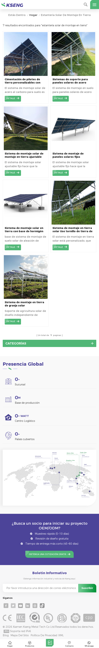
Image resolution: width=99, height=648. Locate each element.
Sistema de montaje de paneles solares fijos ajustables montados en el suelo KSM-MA (70, 155)
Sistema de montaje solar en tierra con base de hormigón (24, 230)
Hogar (33, 15)
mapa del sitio (19, 635)
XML (61, 635)
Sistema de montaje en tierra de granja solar (24, 304)
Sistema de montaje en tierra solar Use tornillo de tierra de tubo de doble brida (72, 230)
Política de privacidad (44, 635)
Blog (6, 635)
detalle (11, 98)
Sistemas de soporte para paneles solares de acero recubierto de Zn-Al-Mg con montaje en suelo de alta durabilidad (70, 81)
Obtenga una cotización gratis (47, 554)
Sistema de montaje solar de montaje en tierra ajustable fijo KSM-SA (24, 155)
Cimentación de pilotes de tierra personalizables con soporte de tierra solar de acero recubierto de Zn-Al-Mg (25, 81)
